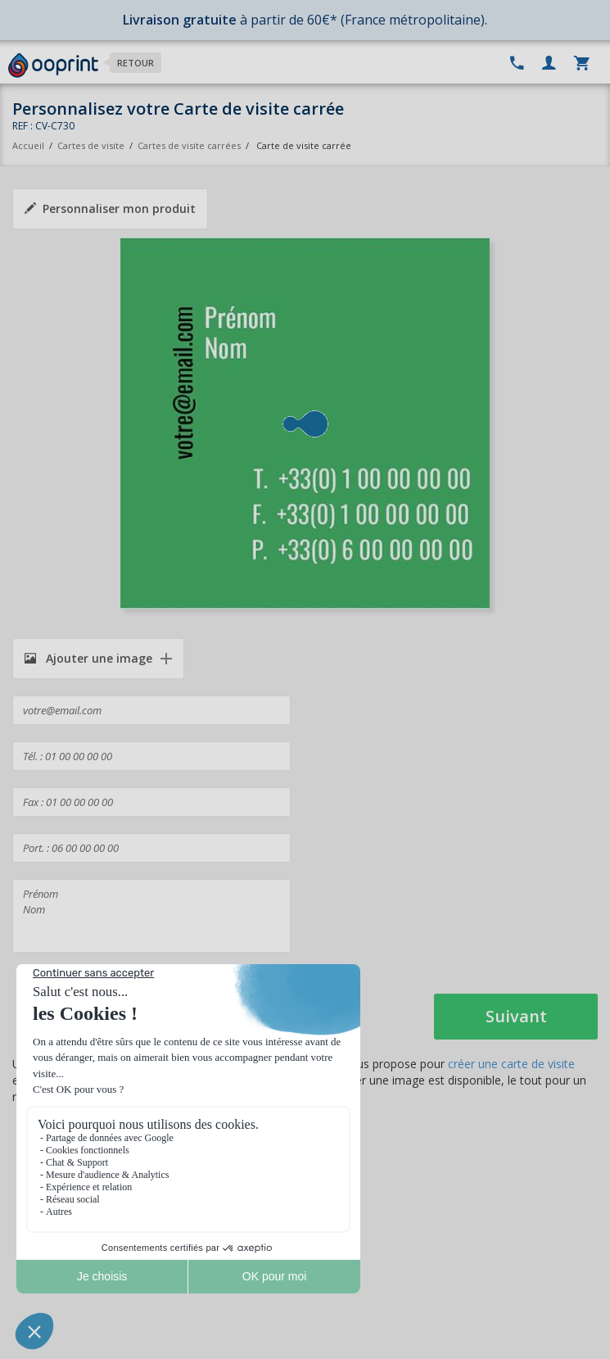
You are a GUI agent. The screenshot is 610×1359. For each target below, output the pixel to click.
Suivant (516, 1016)
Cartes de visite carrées (189, 145)
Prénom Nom (151, 916)
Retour (135, 63)
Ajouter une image (88, 658)
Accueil (28, 145)
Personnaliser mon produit (110, 208)
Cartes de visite (90, 145)
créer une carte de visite (511, 1063)
